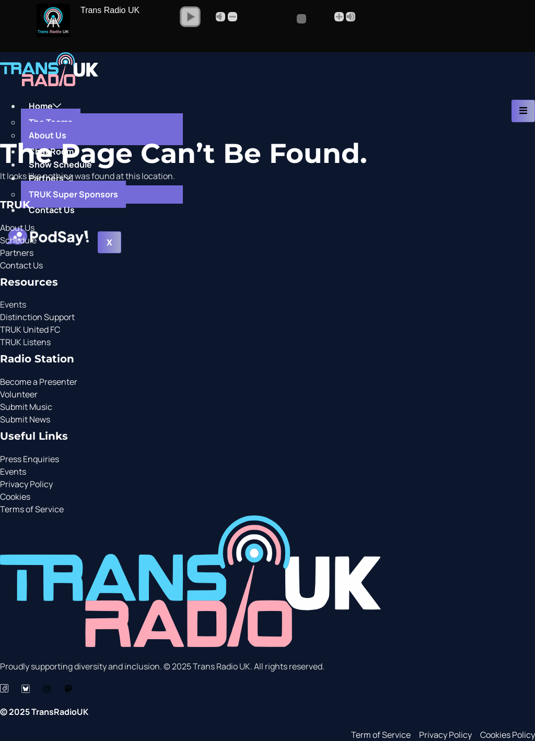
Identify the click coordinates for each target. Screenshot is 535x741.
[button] (190, 16)
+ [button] (339, 16)
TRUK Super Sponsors (73, 194)
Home (45, 106)
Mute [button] (220, 16)
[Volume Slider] (285, 19)
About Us (47, 135)
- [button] (232, 16)
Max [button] (350, 16)
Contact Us (52, 210)
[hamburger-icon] (523, 111)
